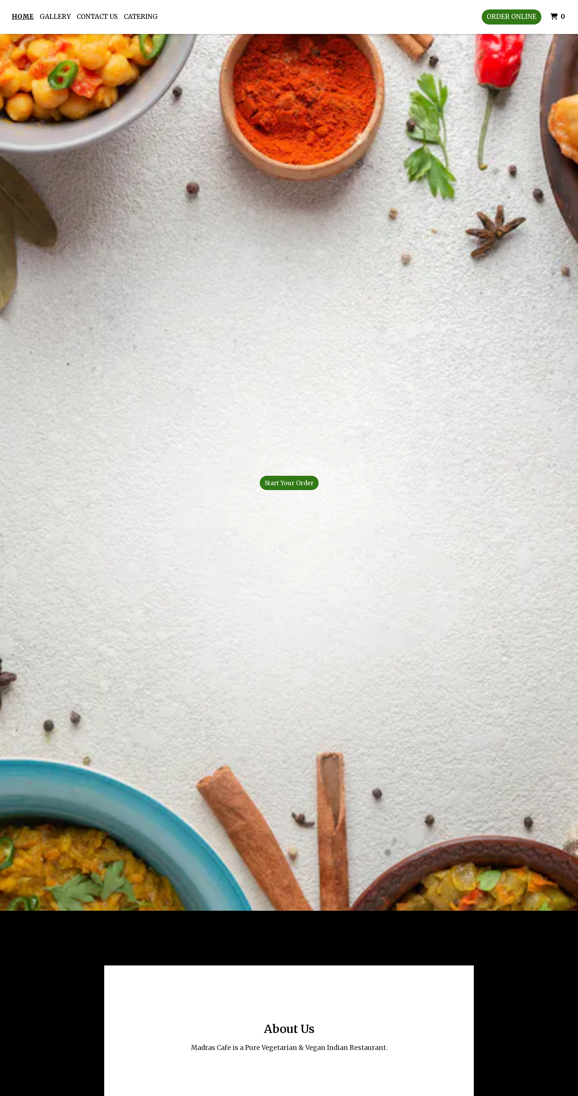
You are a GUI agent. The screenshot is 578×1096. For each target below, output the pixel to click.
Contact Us (97, 16)
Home (23, 16)
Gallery (55, 16)
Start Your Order (289, 483)
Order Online (511, 16)
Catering (141, 16)
